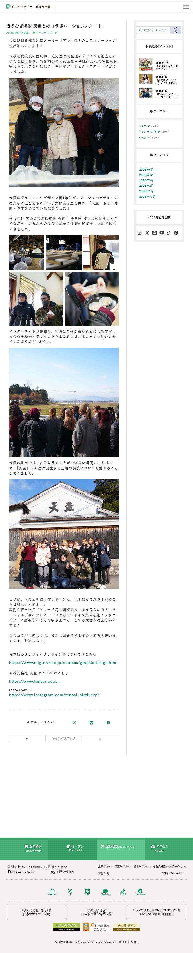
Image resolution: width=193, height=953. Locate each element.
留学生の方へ (141, 866)
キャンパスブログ (45, 32)
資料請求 (33, 848)
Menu (187, 5)
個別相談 (117, 846)
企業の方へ (105, 866)
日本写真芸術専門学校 (96, 912)
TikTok (123, 892)
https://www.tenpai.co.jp (33, 681)
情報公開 (103, 873)
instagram (52, 892)
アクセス (159, 848)
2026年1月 (146, 191)
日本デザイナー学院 (36, 912)
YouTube (105, 892)
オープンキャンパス (75, 848)
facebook (140, 892)
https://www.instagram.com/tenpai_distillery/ (54, 695)
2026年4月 (146, 175)
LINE (87, 892)
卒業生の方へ (122, 866)
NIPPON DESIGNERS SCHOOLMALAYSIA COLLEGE (157, 912)
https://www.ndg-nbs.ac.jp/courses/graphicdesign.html (63, 662)
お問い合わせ (62, 872)
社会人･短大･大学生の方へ (169, 866)
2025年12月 (147, 196)
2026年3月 (146, 180)
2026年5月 (146, 169)
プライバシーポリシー (173, 873)
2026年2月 (146, 185)
